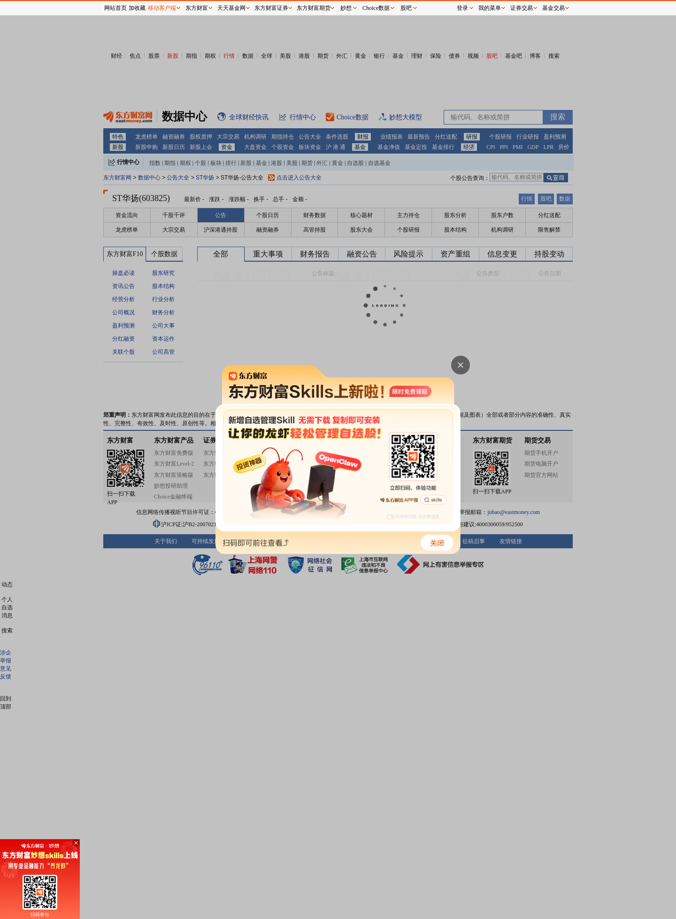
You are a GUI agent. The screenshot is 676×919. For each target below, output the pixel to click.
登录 (462, 8)
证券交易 (521, 8)
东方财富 (196, 8)
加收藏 (137, 8)
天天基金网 (231, 8)
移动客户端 (162, 8)
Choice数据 (376, 8)
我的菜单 (489, 8)
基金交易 (553, 8)
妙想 (346, 8)
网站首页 (115, 8)
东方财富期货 (313, 8)
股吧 (406, 8)
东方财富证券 (271, 8)
